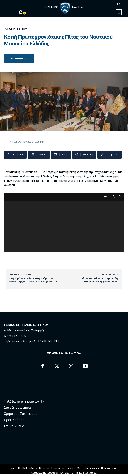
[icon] (119, 12)
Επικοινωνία (14, 426)
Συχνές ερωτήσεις (18, 407)
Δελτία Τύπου (16, 29)
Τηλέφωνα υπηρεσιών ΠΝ (24, 401)
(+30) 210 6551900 (47, 341)
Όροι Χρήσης (14, 420)
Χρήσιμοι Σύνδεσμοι (20, 413)
